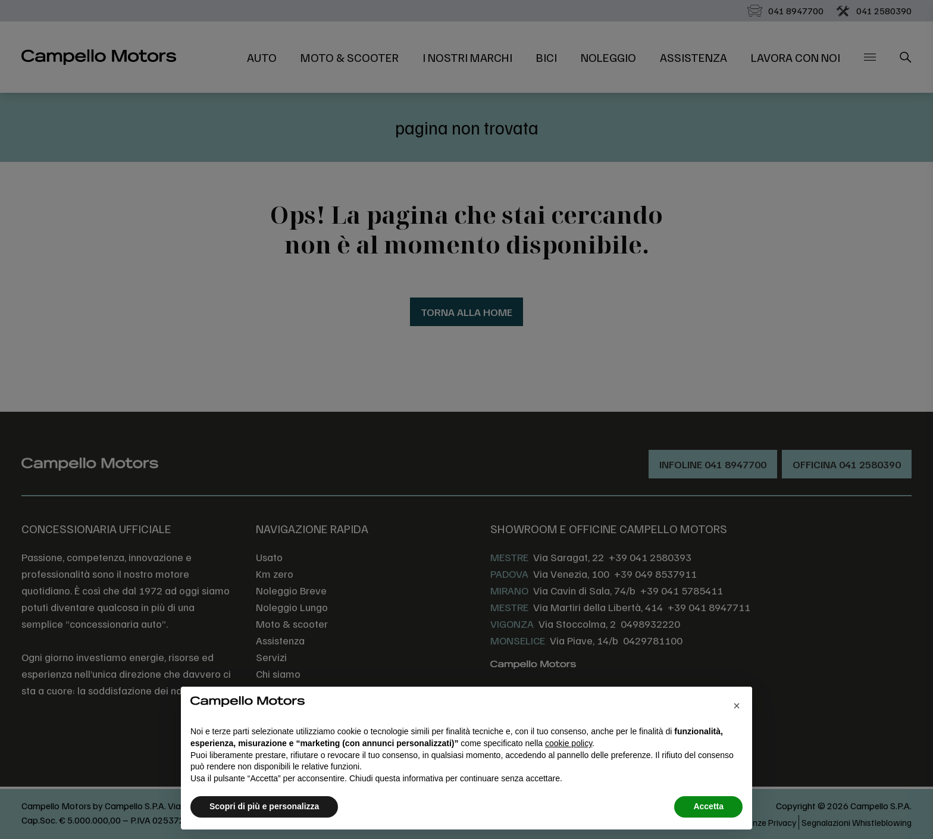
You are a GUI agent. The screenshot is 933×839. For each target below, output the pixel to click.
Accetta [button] (708, 806)
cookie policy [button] (568, 743)
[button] (736, 705)
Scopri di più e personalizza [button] (264, 806)
